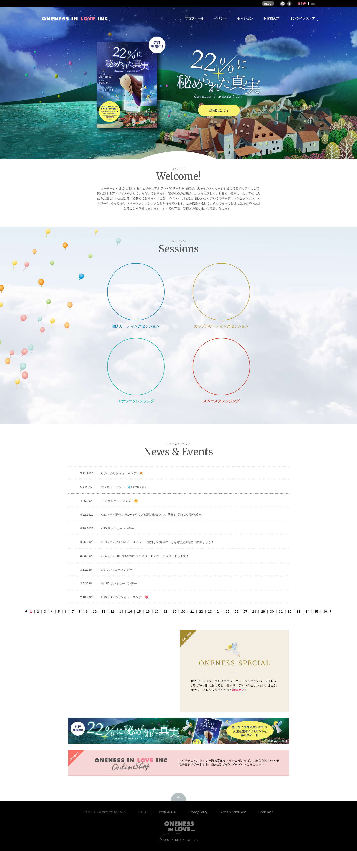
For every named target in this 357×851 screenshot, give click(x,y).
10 (94, 611)
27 (245, 611)
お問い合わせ (168, 812)
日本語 (301, 3)
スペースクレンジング (221, 401)
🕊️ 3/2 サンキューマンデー (119, 583)
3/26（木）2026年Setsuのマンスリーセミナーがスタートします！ (145, 556)
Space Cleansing (221, 366)
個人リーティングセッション (136, 326)
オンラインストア (302, 18)
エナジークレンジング (136, 401)
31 (281, 611)
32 (290, 611)
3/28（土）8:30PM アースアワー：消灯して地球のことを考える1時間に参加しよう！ (157, 542)
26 (236, 611)
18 (165, 611)
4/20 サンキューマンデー (117, 528)
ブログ (143, 812)
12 (112, 611)
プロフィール (194, 18)
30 (272, 611)
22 (201, 611)
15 (139, 611)
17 (157, 611)
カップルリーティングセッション (221, 326)
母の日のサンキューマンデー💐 (122, 473)
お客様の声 (271, 18)
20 (183, 611)
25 (227, 611)
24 (219, 611)
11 (103, 611)
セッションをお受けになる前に (105, 812)
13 (121, 611)
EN (313, 3)
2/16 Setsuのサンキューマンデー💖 (124, 597)
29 (263, 611)
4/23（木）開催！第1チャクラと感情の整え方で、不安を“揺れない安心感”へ (151, 514)
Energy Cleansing (135, 366)
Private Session (135, 292)
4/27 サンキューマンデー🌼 (119, 501)
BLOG (268, 3)
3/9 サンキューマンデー (117, 569)
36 (325, 611)
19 (174, 611)
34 (307, 611)
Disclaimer (265, 812)
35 (316, 611)
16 (148, 611)
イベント (220, 18)
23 (210, 611)
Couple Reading (221, 292)
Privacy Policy (198, 812)
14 (130, 611)
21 (192, 611)
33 (298, 611)
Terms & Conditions (233, 812)
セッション (245, 18)
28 (254, 611)
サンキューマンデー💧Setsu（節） (124, 487)
